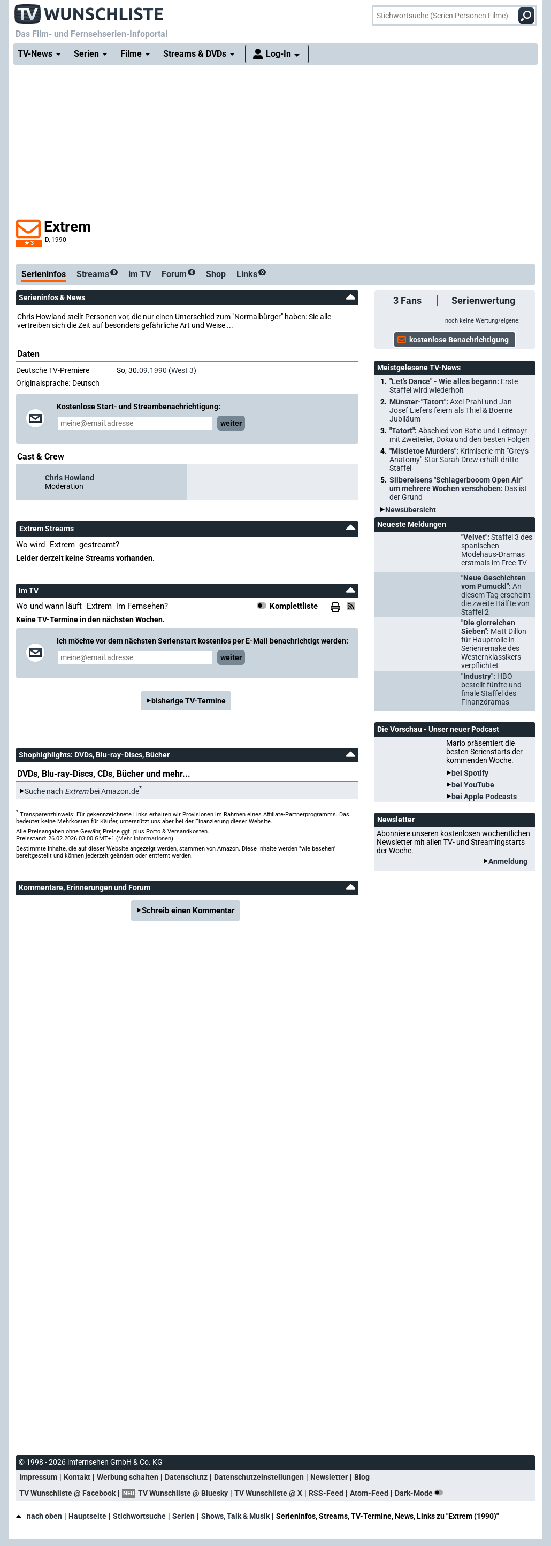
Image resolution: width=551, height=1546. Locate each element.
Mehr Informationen (144, 838)
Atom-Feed (369, 1493)
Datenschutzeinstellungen (259, 1477)
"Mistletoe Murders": (459, 459)
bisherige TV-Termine (188, 701)
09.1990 (153, 370)
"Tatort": (459, 434)
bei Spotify (469, 773)
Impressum (38, 1477)
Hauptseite (87, 1516)
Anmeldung (507, 861)
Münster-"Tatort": (450, 410)
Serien (183, 1516)
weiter (231, 423)
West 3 (182, 370)
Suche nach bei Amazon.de (82, 791)
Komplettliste (294, 606)
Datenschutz (186, 1477)
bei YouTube (472, 784)
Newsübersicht (410, 510)
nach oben (39, 1516)
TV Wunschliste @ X (268, 1493)
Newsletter (329, 1477)
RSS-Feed (326, 1493)
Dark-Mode (421, 1493)
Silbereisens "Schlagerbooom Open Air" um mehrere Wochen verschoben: (458, 488)
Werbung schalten (127, 1477)
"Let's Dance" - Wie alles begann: (453, 385)
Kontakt (77, 1477)
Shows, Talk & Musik (235, 1516)
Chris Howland (69, 477)
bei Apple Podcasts (484, 796)
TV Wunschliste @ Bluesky (183, 1493)
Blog (362, 1477)
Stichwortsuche (139, 1516)
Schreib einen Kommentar (188, 910)
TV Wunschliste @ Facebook (67, 1493)
